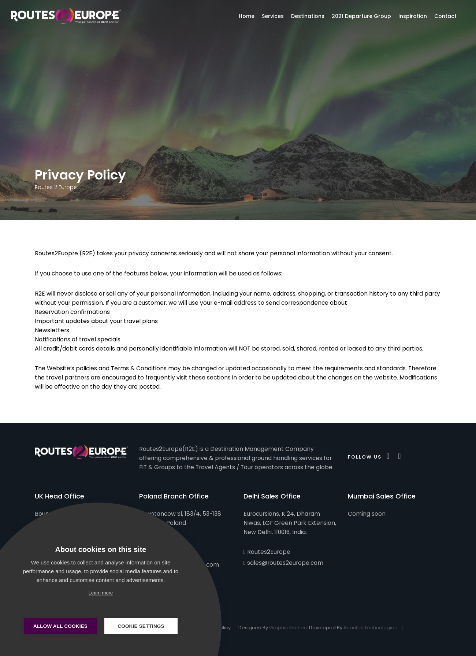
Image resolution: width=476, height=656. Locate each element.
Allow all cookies (60, 626)
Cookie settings (141, 626)
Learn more (101, 593)
